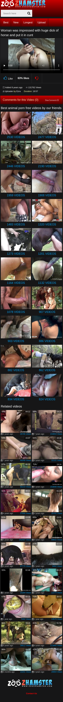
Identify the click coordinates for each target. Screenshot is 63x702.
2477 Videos (47, 137)
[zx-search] (16, 13)
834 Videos (16, 399)
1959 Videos (16, 195)
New (16, 22)
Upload (41, 22)
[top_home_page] (25, 3)
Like (8, 78)
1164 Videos (16, 282)
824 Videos (47, 399)
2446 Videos (16, 166)
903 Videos (16, 341)
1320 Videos (47, 224)
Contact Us (31, 693)
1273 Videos (16, 253)
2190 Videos (47, 166)
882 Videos (16, 370)
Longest (28, 22)
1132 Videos (47, 282)
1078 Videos (16, 312)
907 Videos (47, 312)
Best (5, 22)
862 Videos (47, 370)
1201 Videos (47, 253)
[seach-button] (29, 13)
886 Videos (47, 341)
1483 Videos (16, 224)
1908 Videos (47, 195)
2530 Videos (16, 137)
